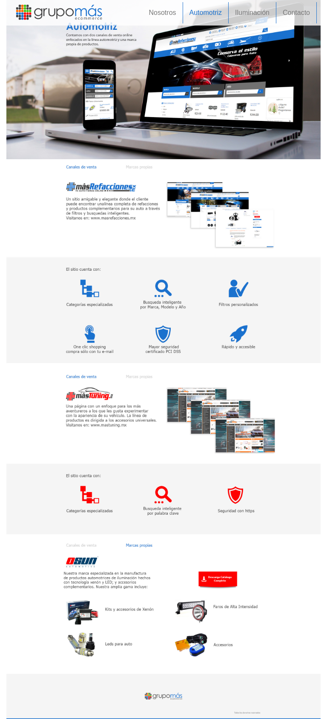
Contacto (296, 12)
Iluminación (252, 12)
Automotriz (205, 12)
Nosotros (162, 12)
